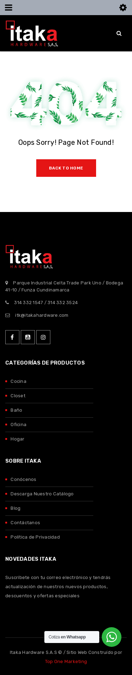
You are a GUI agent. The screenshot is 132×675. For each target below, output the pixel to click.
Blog (15, 508)
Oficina (18, 424)
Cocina (18, 381)
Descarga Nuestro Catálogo (42, 493)
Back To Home (66, 168)
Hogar (17, 439)
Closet (18, 395)
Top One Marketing (66, 661)
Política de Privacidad (35, 537)
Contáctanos (25, 522)
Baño (16, 410)
